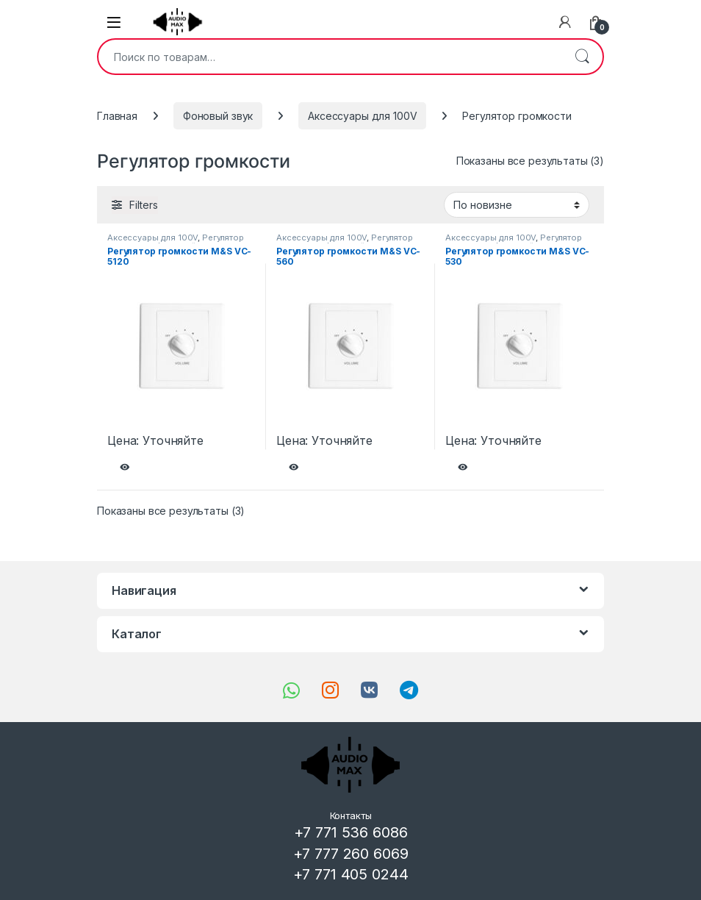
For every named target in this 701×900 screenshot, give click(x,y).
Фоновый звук (218, 116)
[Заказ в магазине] (516, 204)
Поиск (582, 57)
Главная (117, 116)
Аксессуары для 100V (362, 116)
